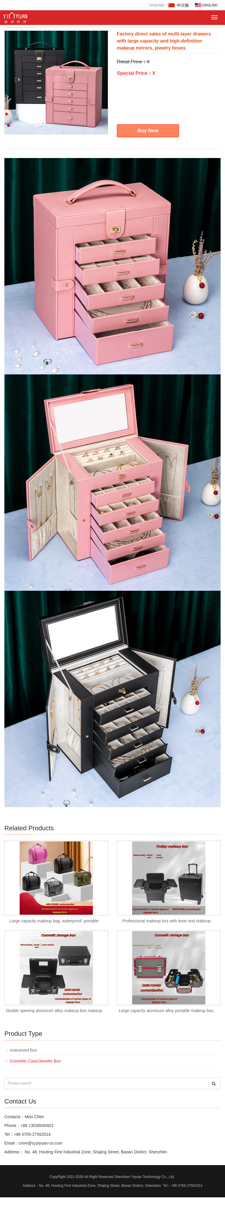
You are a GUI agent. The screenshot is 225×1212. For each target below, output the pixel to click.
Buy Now (147, 130)
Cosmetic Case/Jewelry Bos (35, 1061)
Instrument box (23, 1050)
